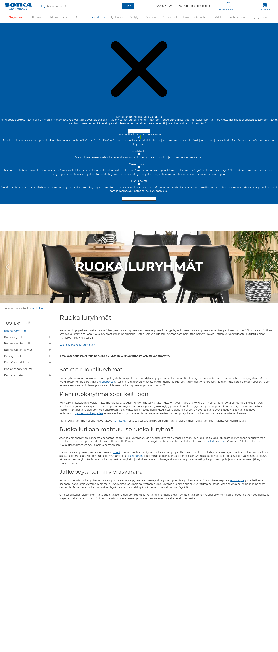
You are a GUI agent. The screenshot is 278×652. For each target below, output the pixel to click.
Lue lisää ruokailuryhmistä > (77, 344)
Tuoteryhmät (18, 323)
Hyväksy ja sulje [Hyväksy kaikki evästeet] (139, 131)
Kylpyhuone (260, 17)
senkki (210, 441)
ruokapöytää (107, 381)
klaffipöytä (120, 420)
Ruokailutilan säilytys (18, 349)
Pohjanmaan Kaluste (18, 369)
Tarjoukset (17, 17)
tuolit (116, 452)
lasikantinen (135, 455)
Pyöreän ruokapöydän (89, 413)
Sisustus (151, 17)
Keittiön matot (14, 375)
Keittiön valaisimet (16, 362)
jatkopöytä (237, 480)
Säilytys (135, 17)
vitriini (221, 441)
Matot (78, 17)
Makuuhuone (59, 17)
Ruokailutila (96, 17)
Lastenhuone (237, 17)
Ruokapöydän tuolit (17, 343)
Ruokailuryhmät (40, 308)
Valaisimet (170, 17)
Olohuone (37, 17)
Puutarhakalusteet (196, 17)
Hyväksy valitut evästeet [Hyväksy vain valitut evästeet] (139, 198)
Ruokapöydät (13, 337)
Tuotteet (8, 308)
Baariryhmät (12, 356)
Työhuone (117, 17)
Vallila (219, 17)
